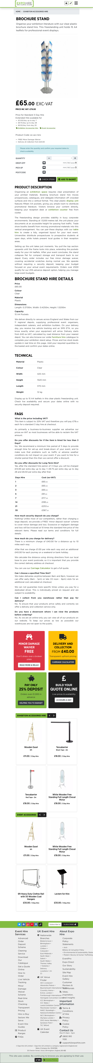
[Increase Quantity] (75, 158)
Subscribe (70, 924)
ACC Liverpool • (46, 983)
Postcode (21, 172)
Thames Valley (46, 963)
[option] (31, 732)
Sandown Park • (46, 1023)
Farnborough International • (51, 995)
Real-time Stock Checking (22, 1001)
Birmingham (45, 943)
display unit (72, 200)
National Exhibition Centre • (51, 1013)
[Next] (54, 715)
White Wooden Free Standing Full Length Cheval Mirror (62, 797)
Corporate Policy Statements (67, 941)
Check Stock (47, 179)
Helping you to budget (31, 703)
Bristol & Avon (45, 941)
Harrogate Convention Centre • (52, 998)
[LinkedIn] (36, 924)
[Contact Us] (71, 3)
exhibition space (38, 192)
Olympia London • (47, 1018)
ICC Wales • (45, 1003)
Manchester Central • (48, 1008)
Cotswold (44, 951)
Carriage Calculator (40, 568)
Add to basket (67, 179)
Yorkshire (45, 966)
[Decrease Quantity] (49, 158)
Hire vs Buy (23, 1014)
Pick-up (19, 167)
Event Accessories (47, 128)
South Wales (45, 961)
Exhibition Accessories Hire (27, 128)
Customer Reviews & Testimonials (68, 985)
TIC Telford (44, 1025)
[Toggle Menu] (76, 3)
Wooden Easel (31, 748)
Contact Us (66, 1030)
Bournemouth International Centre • (54, 988)
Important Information (67, 1003)
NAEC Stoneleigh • (47, 1010)
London (43, 946)
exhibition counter (58, 209)
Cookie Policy (50, 1060)
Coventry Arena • (47, 990)
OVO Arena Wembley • (49, 1020)
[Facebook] (24, 924)
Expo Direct (68, 962)
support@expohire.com (73, 1042)
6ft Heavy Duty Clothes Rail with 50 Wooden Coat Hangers (31, 896)
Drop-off (20, 163)
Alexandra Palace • (47, 985)
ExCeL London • (46, 993)
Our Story (67, 965)
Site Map (66, 972)
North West (44, 956)
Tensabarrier (62, 748)
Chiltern (43, 948)
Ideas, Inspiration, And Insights (68, 994)
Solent (42, 958)
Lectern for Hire (62, 893)
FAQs (20, 1037)
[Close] (38, 1060)
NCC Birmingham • (47, 1015)
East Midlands (45, 953)
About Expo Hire (67, 933)
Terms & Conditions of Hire (67, 1011)
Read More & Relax (29, 665)
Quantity (20, 158)
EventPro (66, 958)
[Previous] (49, 715)
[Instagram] (28, 924)
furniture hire (59, 337)
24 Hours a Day (64, 700)
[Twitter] (19, 924)
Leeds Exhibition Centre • (50, 1005)
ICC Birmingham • (47, 1000)
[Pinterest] (32, 924)
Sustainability (68, 969)
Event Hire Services (21, 933)
